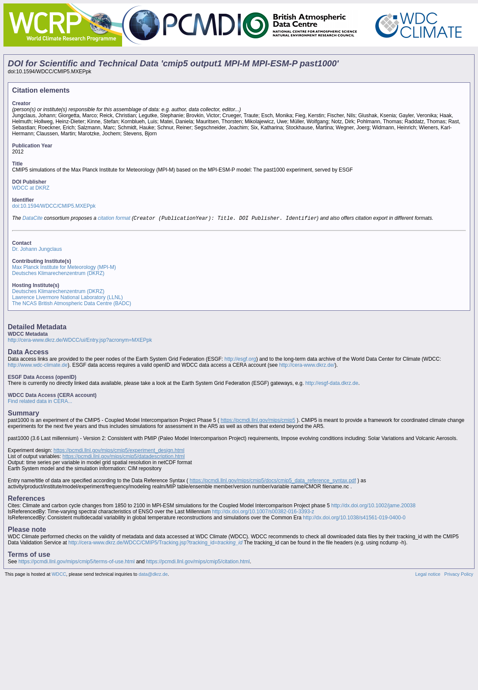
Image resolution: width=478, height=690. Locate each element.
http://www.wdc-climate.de (38, 366)
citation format (114, 219)
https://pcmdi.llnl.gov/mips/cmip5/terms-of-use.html (77, 562)
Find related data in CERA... (40, 402)
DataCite (32, 219)
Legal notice (427, 575)
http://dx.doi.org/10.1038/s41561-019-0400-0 (354, 518)
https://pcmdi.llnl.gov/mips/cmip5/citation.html (198, 562)
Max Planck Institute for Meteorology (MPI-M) (64, 268)
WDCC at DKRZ (31, 188)
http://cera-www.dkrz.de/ (307, 366)
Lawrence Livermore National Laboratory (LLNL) (67, 298)
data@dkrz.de (152, 575)
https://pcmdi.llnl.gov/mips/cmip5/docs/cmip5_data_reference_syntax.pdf (273, 481)
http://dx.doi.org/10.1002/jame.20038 (373, 506)
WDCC (59, 575)
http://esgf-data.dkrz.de (331, 384)
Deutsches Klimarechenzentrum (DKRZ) (58, 274)
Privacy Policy (458, 575)
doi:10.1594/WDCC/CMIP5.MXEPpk (53, 206)
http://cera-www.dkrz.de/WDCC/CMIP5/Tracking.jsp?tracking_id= (155, 543)
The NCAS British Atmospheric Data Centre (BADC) (71, 304)
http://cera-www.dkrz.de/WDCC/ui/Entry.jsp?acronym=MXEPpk (80, 341)
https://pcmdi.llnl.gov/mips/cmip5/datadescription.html (124, 457)
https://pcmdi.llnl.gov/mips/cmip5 (258, 421)
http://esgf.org (240, 360)
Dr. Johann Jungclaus (37, 250)
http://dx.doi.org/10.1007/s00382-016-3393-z (263, 512)
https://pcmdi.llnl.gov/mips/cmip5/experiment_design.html (118, 451)
